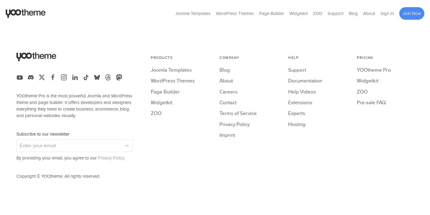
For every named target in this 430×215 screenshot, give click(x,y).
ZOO (317, 13)
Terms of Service (238, 113)
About (369, 13)
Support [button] (335, 13)
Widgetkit (298, 13)
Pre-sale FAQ (371, 103)
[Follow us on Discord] (30, 77)
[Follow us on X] (42, 77)
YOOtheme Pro (374, 70)
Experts (296, 113)
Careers (228, 92)
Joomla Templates (193, 13)
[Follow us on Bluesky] (97, 77)
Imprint (227, 135)
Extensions (300, 103)
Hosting (296, 125)
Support (297, 70)
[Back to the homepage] (25, 13)
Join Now (412, 13)
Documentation (305, 81)
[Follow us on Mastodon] (119, 77)
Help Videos (302, 92)
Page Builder (271, 13)
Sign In (387, 13)
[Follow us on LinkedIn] (75, 77)
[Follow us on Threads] (108, 77)
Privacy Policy (111, 158)
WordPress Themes (235, 13)
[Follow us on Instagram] (64, 77)
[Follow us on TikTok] (86, 77)
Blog (353, 13)
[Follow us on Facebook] (53, 77)
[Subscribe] (126, 145)
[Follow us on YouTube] (19, 77)
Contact (227, 103)
